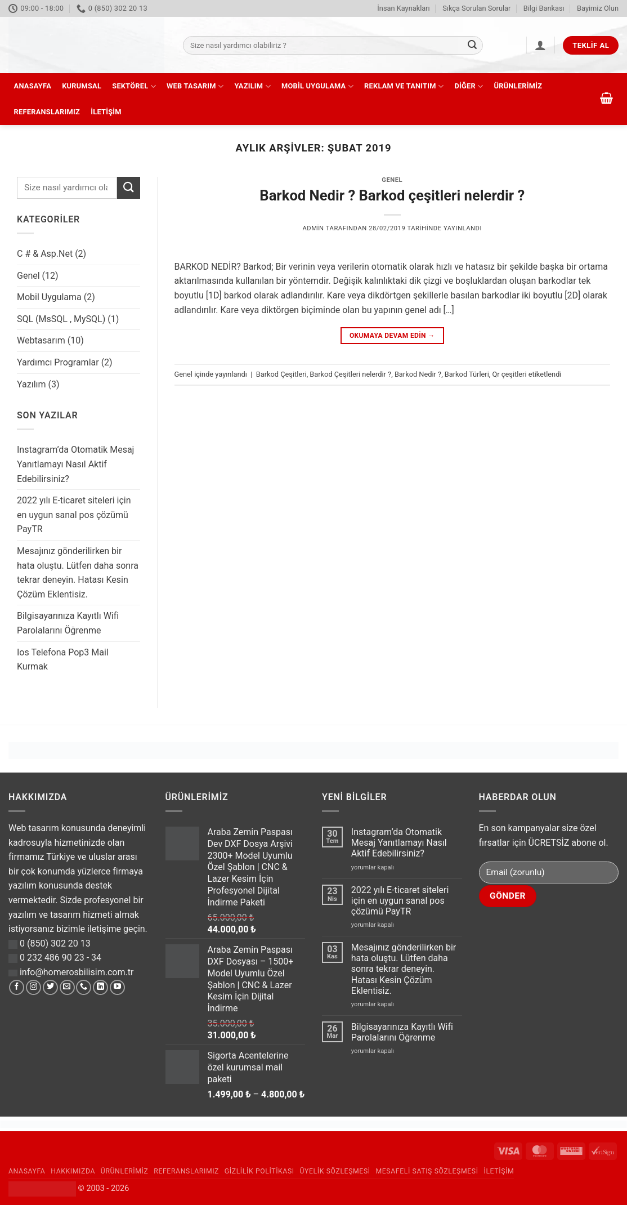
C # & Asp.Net (45, 253)
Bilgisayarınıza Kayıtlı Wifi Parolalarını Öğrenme (68, 623)
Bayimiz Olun (598, 8)
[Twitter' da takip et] (50, 988)
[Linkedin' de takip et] (100, 988)
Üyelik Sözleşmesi (335, 1171)
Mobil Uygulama (317, 86)
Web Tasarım (195, 86)
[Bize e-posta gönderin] (67, 988)
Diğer (468, 86)
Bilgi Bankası (544, 8)
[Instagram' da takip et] (33, 988)
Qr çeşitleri (509, 374)
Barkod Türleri (467, 374)
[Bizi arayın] (83, 988)
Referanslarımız (47, 112)
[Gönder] (472, 45)
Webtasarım (41, 340)
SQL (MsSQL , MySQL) (61, 319)
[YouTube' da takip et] (117, 988)
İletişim (106, 112)
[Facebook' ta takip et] (16, 988)
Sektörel (134, 86)
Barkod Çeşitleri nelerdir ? (350, 374)
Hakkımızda (73, 1171)
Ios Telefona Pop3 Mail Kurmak (63, 659)
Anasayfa (32, 86)
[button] (540, 45)
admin (313, 228)
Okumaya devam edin (392, 336)
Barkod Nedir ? (418, 374)
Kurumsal (81, 86)
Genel (28, 275)
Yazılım (252, 86)
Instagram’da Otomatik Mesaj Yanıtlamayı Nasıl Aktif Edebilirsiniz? (75, 464)
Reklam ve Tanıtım (404, 86)
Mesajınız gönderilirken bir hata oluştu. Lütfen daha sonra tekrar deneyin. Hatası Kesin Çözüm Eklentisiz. (77, 573)
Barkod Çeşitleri (281, 374)
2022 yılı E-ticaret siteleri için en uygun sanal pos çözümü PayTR (74, 514)
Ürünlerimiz (518, 86)
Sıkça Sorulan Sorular (476, 8)
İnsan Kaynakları (403, 8)
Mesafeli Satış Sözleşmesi (427, 1171)
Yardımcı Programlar (58, 362)
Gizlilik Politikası (259, 1171)
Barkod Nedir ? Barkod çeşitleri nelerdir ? (392, 195)
